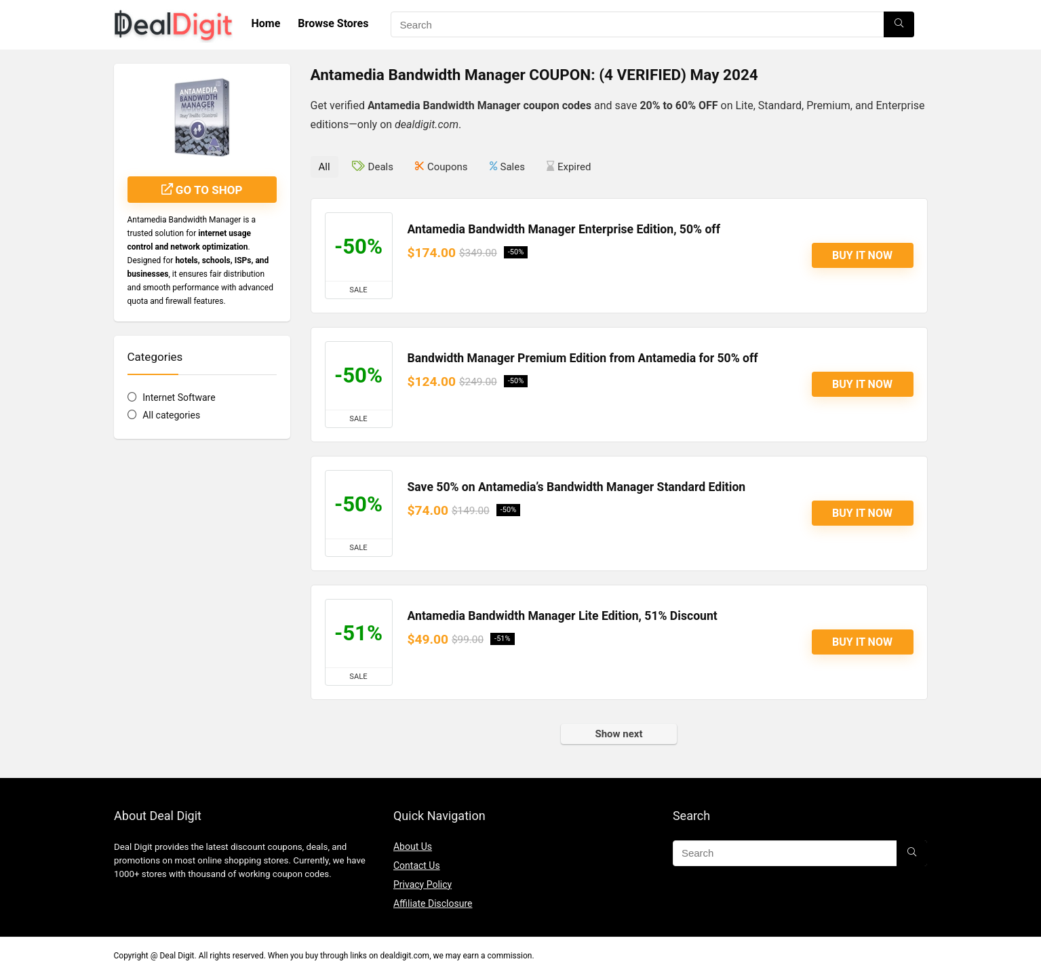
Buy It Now (862, 255)
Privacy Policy (422, 884)
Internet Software (178, 397)
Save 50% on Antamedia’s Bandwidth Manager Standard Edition (577, 487)
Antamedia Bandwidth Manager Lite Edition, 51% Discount (563, 616)
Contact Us (416, 865)
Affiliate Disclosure (433, 903)
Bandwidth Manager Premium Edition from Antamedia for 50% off (583, 358)
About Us (412, 846)
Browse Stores (333, 23)
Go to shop (202, 190)
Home (266, 23)
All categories (171, 415)
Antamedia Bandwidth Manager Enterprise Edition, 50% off (564, 229)
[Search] (899, 24)
